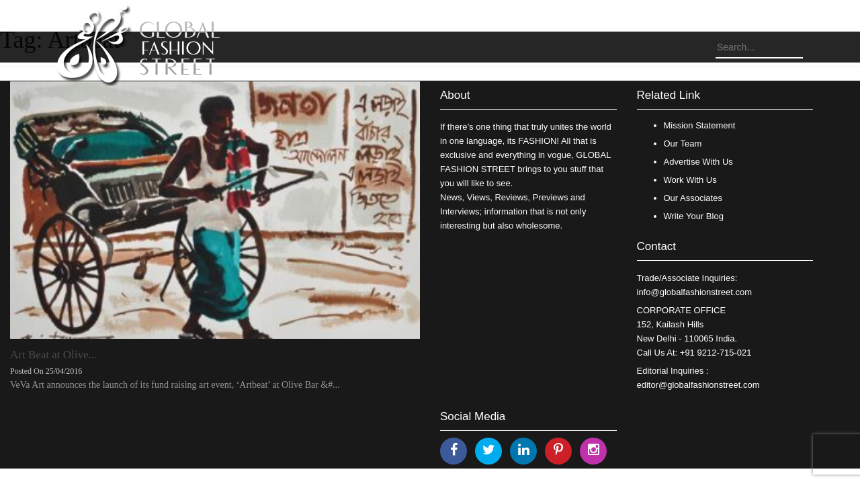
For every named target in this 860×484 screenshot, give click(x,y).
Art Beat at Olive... (53, 354)
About (455, 95)
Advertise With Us (698, 162)
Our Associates (693, 198)
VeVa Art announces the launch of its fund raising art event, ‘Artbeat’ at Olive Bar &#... (175, 385)
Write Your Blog (694, 216)
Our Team (683, 143)
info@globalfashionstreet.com (694, 292)
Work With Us (690, 180)
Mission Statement (700, 125)
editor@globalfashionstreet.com (698, 385)
